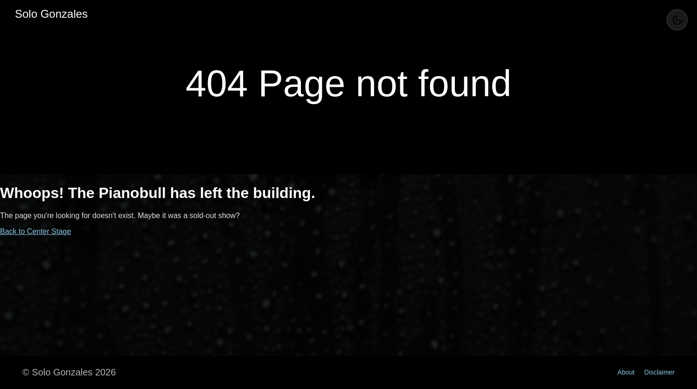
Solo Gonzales (51, 13)
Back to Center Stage (35, 231)
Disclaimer (659, 372)
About (626, 372)
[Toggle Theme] (677, 19)
